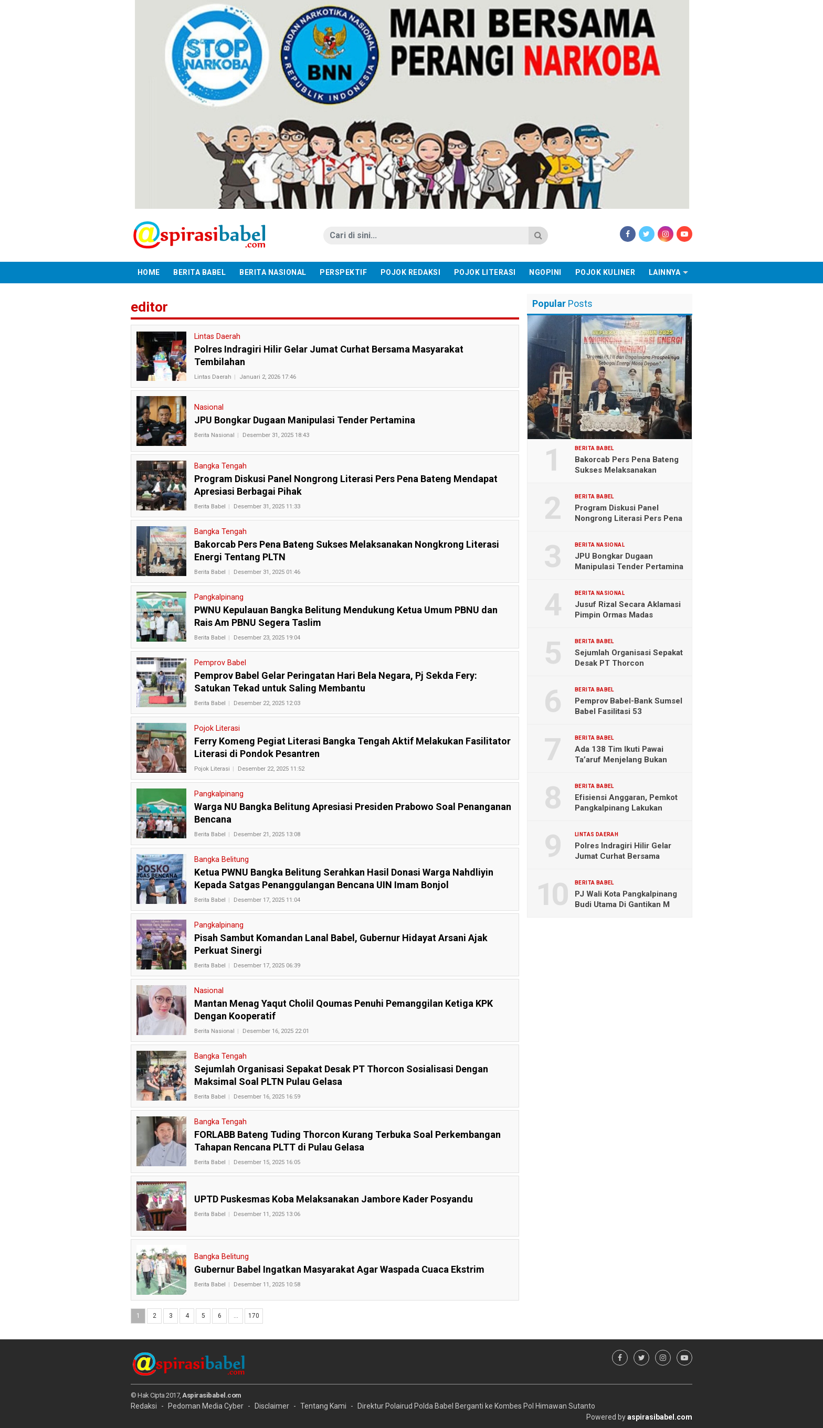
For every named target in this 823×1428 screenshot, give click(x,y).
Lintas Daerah (212, 377)
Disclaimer (272, 1406)
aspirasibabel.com (659, 1417)
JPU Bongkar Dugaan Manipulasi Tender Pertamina (629, 561)
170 (253, 1315)
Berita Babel (199, 272)
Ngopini (545, 272)
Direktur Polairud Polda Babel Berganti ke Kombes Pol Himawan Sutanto (476, 1406)
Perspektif (343, 272)
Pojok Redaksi (411, 272)
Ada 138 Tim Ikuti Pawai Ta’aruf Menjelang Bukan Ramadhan (621, 759)
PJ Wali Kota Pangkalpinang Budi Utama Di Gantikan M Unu (626, 904)
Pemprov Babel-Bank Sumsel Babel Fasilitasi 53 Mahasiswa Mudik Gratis (628, 711)
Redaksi (144, 1406)
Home (149, 272)
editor (149, 307)
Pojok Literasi (485, 272)
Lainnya (665, 272)
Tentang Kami (323, 1406)
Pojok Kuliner (605, 272)
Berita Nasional (273, 272)
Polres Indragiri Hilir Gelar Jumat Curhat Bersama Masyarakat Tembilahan (623, 856)
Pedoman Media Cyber (206, 1406)
